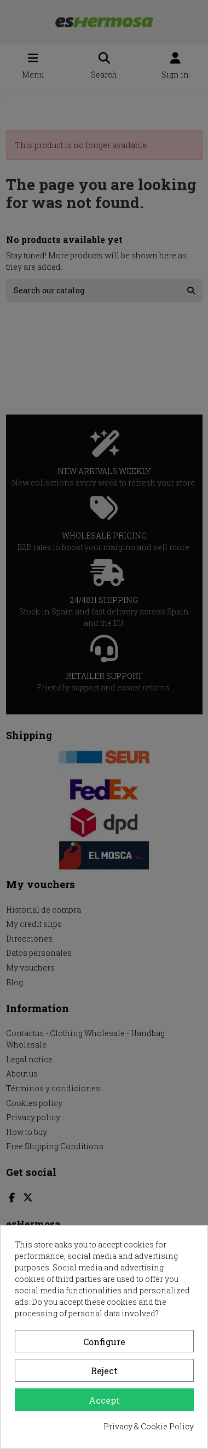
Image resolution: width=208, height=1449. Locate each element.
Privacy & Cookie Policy (148, 1426)
